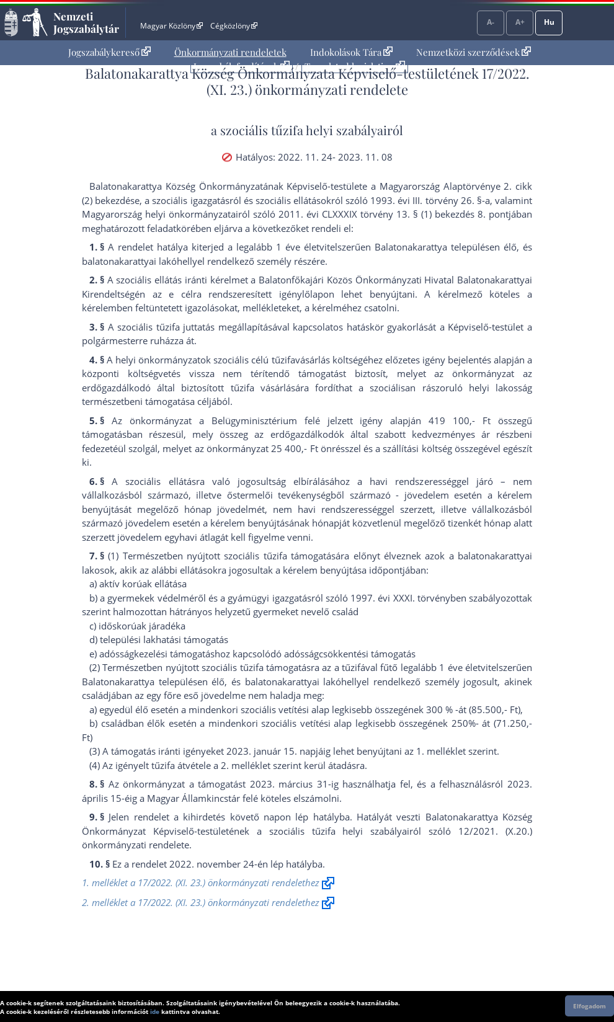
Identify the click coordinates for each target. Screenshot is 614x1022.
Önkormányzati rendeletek (230, 52)
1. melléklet (441, 751)
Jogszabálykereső (109, 52)
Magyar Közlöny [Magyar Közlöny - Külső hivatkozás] (171, 25)
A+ (520, 22)
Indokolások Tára (351, 52)
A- (490, 22)
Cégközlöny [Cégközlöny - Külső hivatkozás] (233, 25)
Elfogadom (589, 1006)
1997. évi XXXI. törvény (400, 598)
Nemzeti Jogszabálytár (86, 22)
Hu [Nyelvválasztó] (549, 22)
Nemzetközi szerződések (473, 52)
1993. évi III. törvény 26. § (426, 200)
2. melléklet (245, 765)
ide (154, 1011)
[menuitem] (109, 52)
